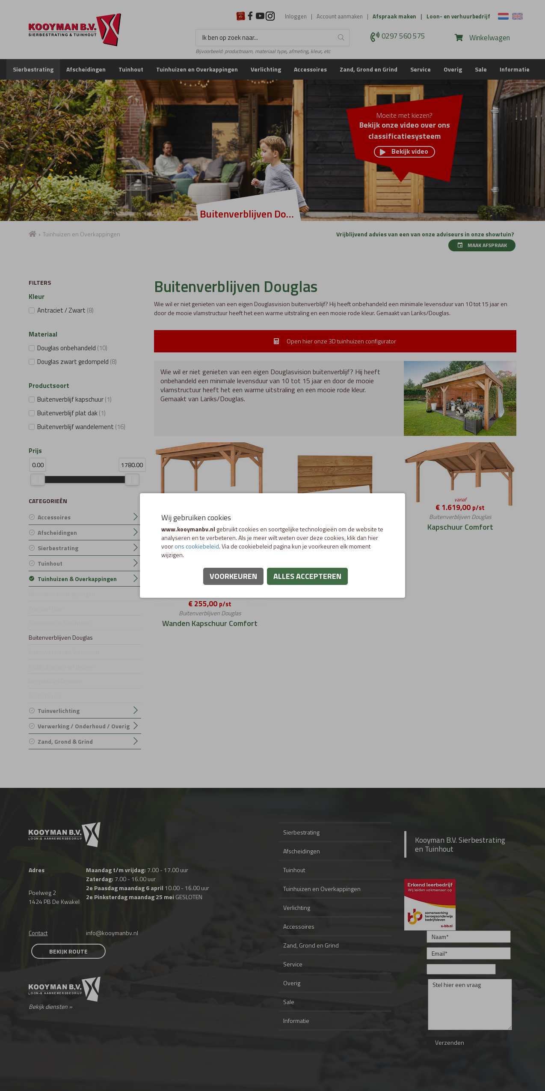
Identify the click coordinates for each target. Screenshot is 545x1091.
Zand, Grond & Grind (65, 741)
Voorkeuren (233, 576)
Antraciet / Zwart (65, 310)
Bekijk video (404, 151)
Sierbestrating (33, 69)
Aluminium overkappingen (62, 593)
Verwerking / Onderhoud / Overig (84, 725)
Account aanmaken (340, 16)
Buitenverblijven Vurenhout (64, 651)
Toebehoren (45, 695)
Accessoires (310, 69)
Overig (453, 69)
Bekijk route (68, 951)
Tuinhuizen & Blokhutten (60, 622)
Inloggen (296, 16)
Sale (481, 69)
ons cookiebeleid (197, 546)
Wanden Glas (46, 608)
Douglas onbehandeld (72, 348)
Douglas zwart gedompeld (77, 362)
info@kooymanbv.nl (112, 932)
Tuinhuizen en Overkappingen (197, 69)
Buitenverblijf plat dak (71, 413)
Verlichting (266, 69)
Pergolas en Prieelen (56, 681)
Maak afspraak (482, 245)
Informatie (515, 69)
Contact (38, 932)
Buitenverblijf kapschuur (74, 399)
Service (420, 69)
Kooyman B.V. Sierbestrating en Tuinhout (460, 844)
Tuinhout (130, 69)
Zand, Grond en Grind (368, 69)
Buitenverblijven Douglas (61, 637)
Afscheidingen (86, 69)
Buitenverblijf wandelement (81, 427)
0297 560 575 (403, 37)
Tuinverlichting (59, 710)
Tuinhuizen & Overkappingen (77, 578)
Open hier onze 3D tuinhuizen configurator (335, 341)
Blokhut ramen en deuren (62, 666)
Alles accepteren (307, 576)
